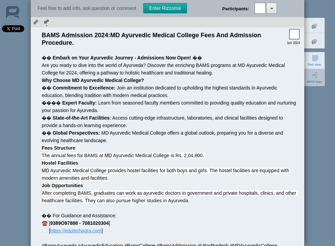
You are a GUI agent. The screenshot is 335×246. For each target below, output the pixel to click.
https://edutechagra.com (76, 230)
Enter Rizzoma (165, 8)
